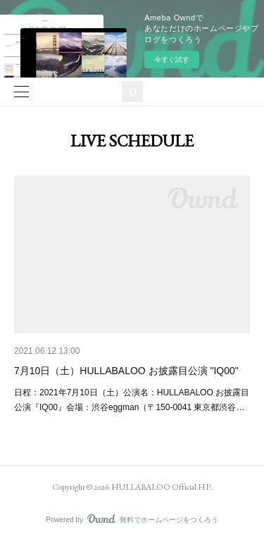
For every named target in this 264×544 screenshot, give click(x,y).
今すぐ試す (171, 59)
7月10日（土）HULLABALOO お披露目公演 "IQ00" (126, 370)
